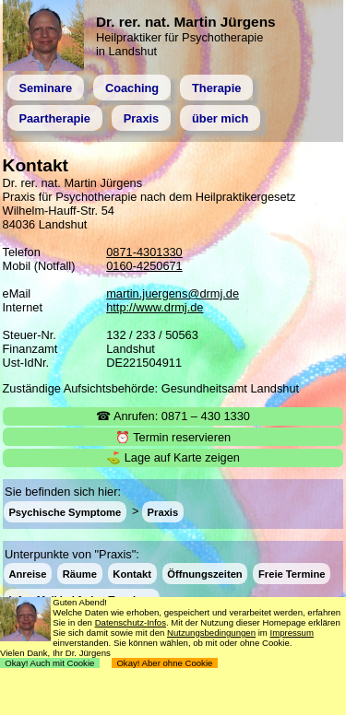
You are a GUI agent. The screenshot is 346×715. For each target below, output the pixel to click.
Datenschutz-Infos (130, 622)
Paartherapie (54, 118)
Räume (80, 574)
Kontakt (132, 574)
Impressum (291, 632)
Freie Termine (292, 574)
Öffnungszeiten (204, 574)
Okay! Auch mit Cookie (50, 663)
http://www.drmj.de (154, 307)
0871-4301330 (144, 252)
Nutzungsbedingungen (211, 632)
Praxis (141, 118)
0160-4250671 (144, 266)
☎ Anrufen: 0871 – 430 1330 (173, 416)
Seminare (45, 88)
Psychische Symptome (64, 511)
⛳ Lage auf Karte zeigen (173, 457)
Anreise (27, 574)
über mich (220, 118)
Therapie (216, 88)
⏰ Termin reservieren (173, 437)
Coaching (132, 88)
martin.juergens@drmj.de (172, 293)
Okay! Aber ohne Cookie (165, 663)
